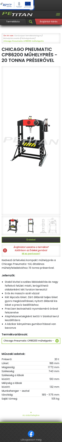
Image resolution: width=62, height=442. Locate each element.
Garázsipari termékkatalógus (27, 35)
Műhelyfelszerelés (11, 38)
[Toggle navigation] (58, 14)
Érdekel (31, 239)
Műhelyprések (28, 38)
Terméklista (13, 21)
